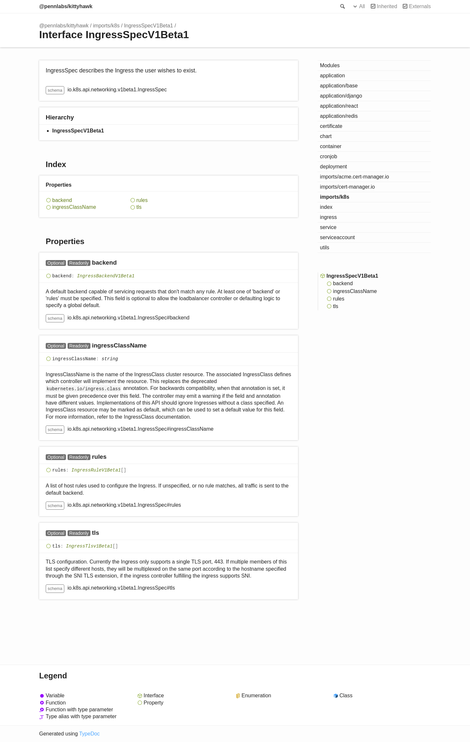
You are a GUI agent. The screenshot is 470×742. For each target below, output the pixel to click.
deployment (333, 166)
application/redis (339, 116)
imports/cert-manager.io (347, 187)
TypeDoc (89, 733)
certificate (331, 126)
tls (139, 207)
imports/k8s (106, 25)
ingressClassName (74, 207)
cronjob (328, 156)
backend (62, 200)
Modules (329, 65)
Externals (420, 6)
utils (324, 247)
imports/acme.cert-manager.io (354, 176)
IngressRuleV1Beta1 (96, 470)
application (332, 75)
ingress (328, 217)
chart (326, 136)
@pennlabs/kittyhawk (65, 6)
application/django (341, 96)
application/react (339, 106)
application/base (339, 85)
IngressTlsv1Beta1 (89, 546)
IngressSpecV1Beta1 (148, 25)
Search (342, 6)
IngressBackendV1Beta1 (105, 276)
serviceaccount (337, 237)
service (328, 227)
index (326, 207)
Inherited (387, 6)
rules (142, 200)
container (330, 146)
